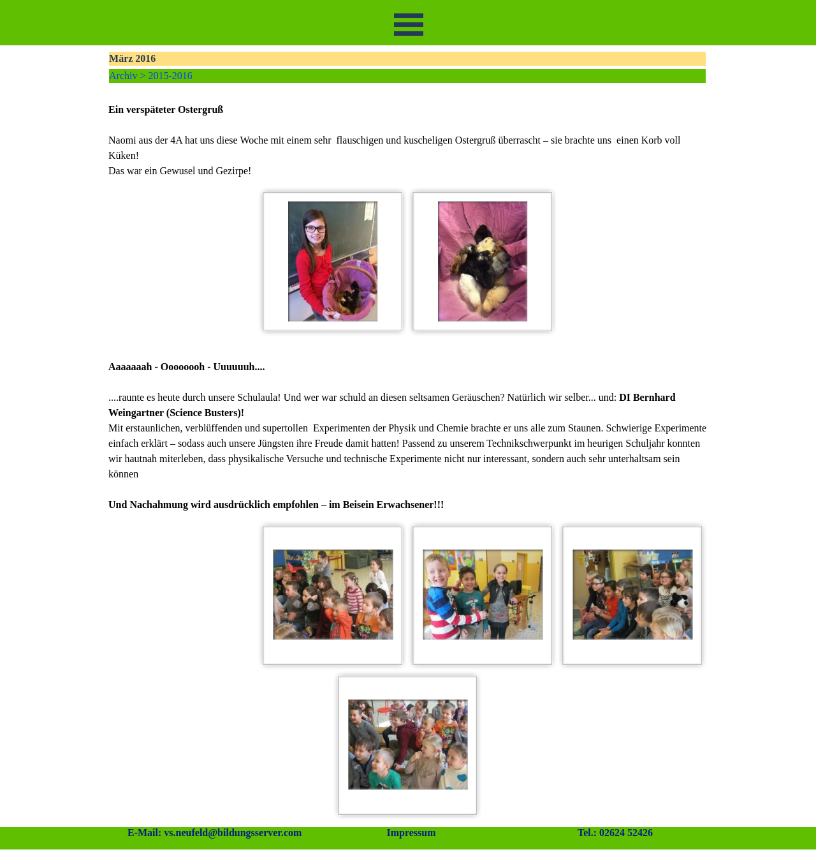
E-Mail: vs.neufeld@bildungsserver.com (214, 832)
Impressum (410, 832)
